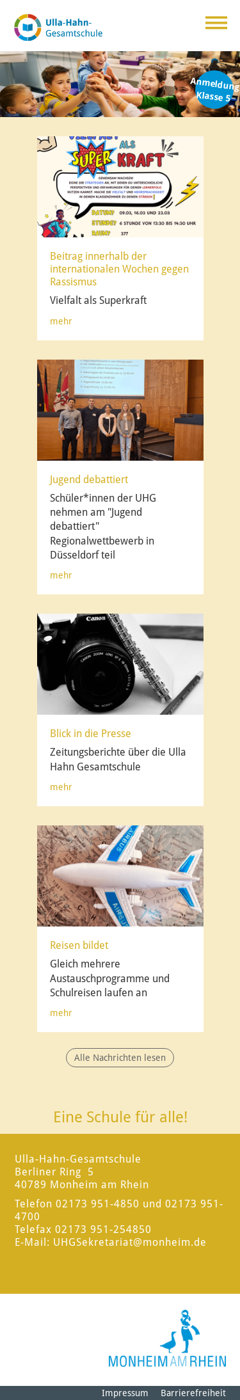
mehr (61, 321)
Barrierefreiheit (193, 1393)
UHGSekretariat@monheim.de (130, 1242)
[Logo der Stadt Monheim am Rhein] (167, 1338)
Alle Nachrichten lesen (120, 1058)
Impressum (125, 1393)
